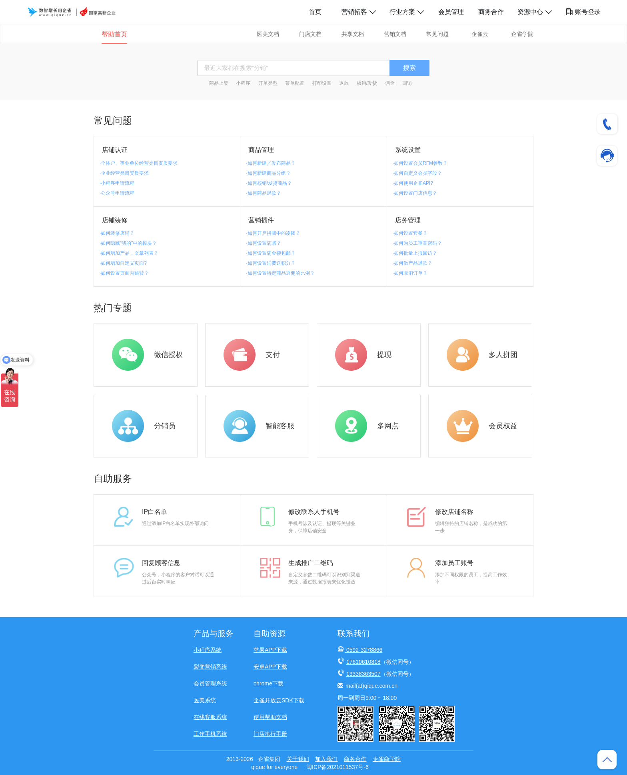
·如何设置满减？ (263, 243)
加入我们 (326, 759)
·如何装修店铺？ (117, 233)
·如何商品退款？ (263, 193)
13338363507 (363, 674)
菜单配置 (294, 83)
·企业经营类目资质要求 (124, 173)
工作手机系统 (210, 734)
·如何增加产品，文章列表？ (129, 253)
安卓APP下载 (270, 666)
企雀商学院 (387, 759)
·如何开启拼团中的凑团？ (273, 233)
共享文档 (352, 34)
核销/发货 (367, 83)
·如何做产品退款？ (412, 263)
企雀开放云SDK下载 (279, 700)
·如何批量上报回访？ (415, 253)
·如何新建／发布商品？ (270, 163)
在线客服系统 (210, 717)
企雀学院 (522, 34)
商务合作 (491, 11)
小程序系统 (208, 650)
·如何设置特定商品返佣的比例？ (280, 273)
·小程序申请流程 (117, 183)
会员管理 (451, 11)
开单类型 (268, 83)
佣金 (390, 83)
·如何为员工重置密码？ (417, 243)
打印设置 (321, 83)
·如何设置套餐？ (410, 233)
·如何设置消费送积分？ (270, 263)
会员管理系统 (210, 683)
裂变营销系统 (210, 666)
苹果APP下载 (270, 650)
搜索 (409, 67)
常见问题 (437, 34)
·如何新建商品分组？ (268, 173)
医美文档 (268, 34)
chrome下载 (269, 683)
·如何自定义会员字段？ (417, 173)
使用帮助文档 (270, 717)
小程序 (243, 83)
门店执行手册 (270, 734)
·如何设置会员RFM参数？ (420, 163)
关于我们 (298, 759)
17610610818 (363, 662)
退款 (344, 83)
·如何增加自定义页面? (123, 263)
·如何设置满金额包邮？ (270, 253)
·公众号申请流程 (117, 193)
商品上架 (218, 83)
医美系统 (205, 700)
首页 (315, 11)
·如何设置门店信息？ (415, 193)
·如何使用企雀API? (413, 183)
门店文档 (310, 34)
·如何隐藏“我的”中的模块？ (128, 243)
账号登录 (583, 11)
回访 (407, 83)
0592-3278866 (364, 650)
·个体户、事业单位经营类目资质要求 (139, 163)
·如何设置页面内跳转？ (124, 273)
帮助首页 (114, 34)
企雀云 (479, 34)
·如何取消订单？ (410, 273)
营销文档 (395, 34)
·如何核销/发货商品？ (269, 183)
